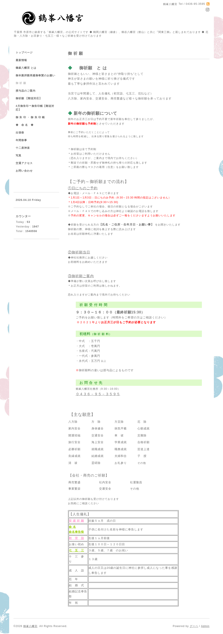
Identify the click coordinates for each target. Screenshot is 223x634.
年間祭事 (21, 140)
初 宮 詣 (76, 538)
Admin (205, 626)
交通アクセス (24, 163)
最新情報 (21, 60)
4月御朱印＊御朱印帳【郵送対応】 (35, 107)
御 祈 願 (21, 83)
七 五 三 (76, 550)
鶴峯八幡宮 (30, 626)
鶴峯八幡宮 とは (26, 67)
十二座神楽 (23, 147)
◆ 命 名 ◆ (25, 124)
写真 (18, 155)
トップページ (24, 52)
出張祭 (20, 132)
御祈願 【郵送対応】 (29, 98)
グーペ (194, 626)
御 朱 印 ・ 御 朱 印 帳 (30, 117)
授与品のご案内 (25, 90)
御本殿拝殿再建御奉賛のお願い (35, 75)
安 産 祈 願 (76, 520)
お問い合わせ (24, 170)
